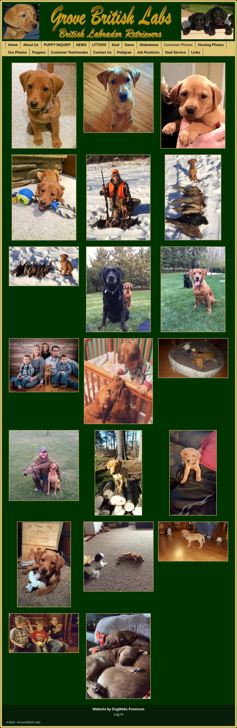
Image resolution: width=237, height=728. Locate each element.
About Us (30, 45)
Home (13, 45)
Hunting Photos (211, 45)
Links (195, 52)
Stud (115, 45)
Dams (129, 45)
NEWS (81, 45)
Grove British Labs (28, 722)
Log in (118, 714)
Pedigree (124, 52)
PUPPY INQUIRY (57, 45)
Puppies (39, 52)
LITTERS (99, 45)
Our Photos (17, 52)
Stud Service (175, 52)
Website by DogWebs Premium (118, 709)
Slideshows (149, 45)
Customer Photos (178, 45)
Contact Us (102, 52)
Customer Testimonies (69, 52)
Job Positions (148, 52)
